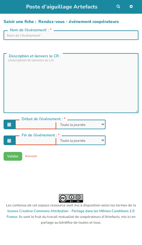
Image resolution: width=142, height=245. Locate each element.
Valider (13, 156)
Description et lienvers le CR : (35, 56)
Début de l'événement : (44, 119)
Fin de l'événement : (41, 135)
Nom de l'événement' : (31, 30)
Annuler (31, 156)
